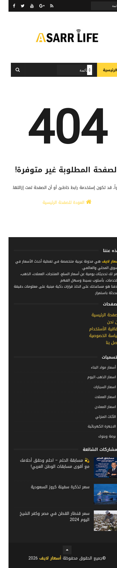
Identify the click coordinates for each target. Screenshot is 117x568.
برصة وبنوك (98, 436)
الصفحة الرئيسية (97, 315)
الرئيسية (101, 70)
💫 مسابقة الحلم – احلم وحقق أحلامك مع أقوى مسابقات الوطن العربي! (46, 463)
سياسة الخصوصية (96, 336)
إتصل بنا (104, 343)
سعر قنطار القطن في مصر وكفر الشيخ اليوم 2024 (46, 517)
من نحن (105, 322)
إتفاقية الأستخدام (96, 329)
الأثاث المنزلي (97, 417)
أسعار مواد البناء (94, 367)
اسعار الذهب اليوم (93, 377)
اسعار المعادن (96, 407)
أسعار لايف (102, 261)
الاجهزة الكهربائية (93, 426)
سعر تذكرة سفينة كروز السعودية (51, 487)
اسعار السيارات (96, 387)
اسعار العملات (96, 397)
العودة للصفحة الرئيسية (58, 202)
